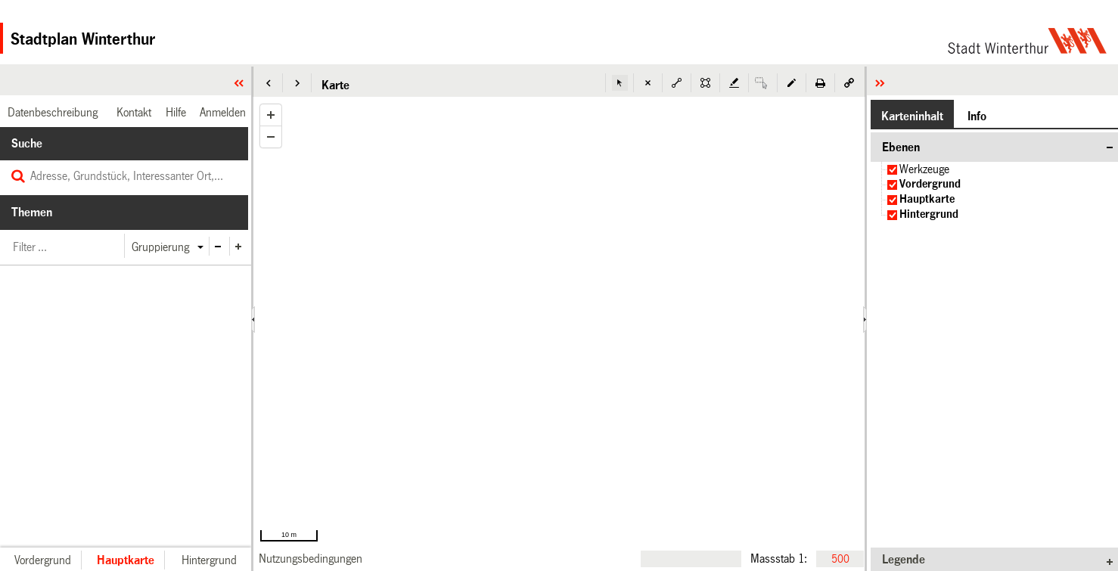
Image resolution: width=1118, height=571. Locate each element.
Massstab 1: (778, 558)
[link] (310, 558)
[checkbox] (892, 170)
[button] (268, 82)
